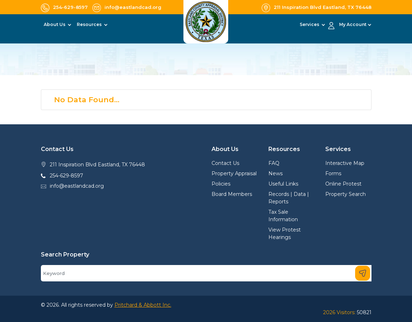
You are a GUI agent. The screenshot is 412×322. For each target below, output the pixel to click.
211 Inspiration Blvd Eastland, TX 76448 (97, 164)
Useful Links (283, 184)
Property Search (345, 194)
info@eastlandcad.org (77, 186)
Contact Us (225, 163)
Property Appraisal (234, 173)
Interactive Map (344, 163)
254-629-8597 (66, 175)
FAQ (273, 163)
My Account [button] (352, 24)
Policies (221, 184)
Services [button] (310, 24)
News (275, 173)
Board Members (232, 194)
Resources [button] (90, 24)
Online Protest (343, 184)
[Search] (206, 273)
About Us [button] (55, 24)
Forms (333, 173)
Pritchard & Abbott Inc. (142, 305)
